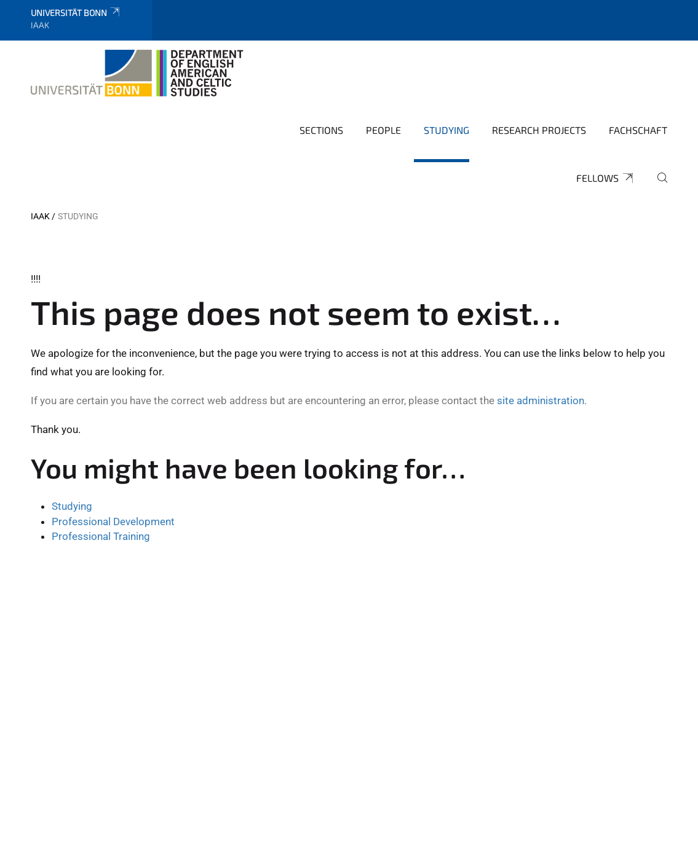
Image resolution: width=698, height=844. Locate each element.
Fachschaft (638, 130)
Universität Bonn (76, 12)
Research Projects (539, 130)
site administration (540, 400)
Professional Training (101, 536)
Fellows (605, 178)
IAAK (40, 216)
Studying (446, 130)
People (383, 130)
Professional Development (113, 521)
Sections (321, 130)
